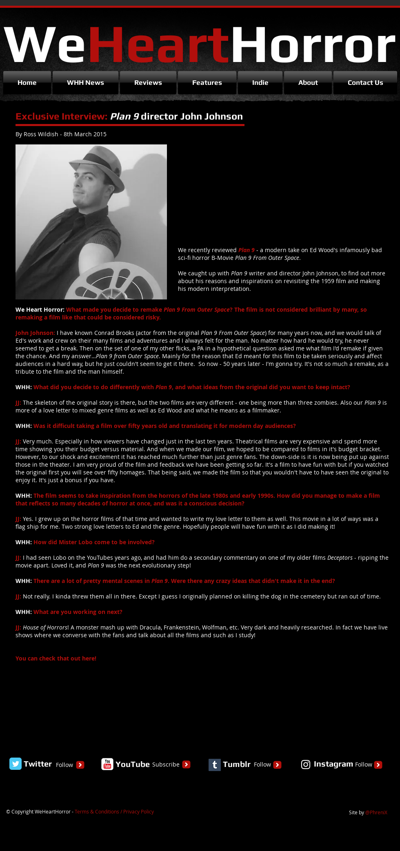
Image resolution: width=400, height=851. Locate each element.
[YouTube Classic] (107, 764)
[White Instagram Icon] (306, 764)
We (199, 42)
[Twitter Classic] (15, 764)
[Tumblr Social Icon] (215, 765)
